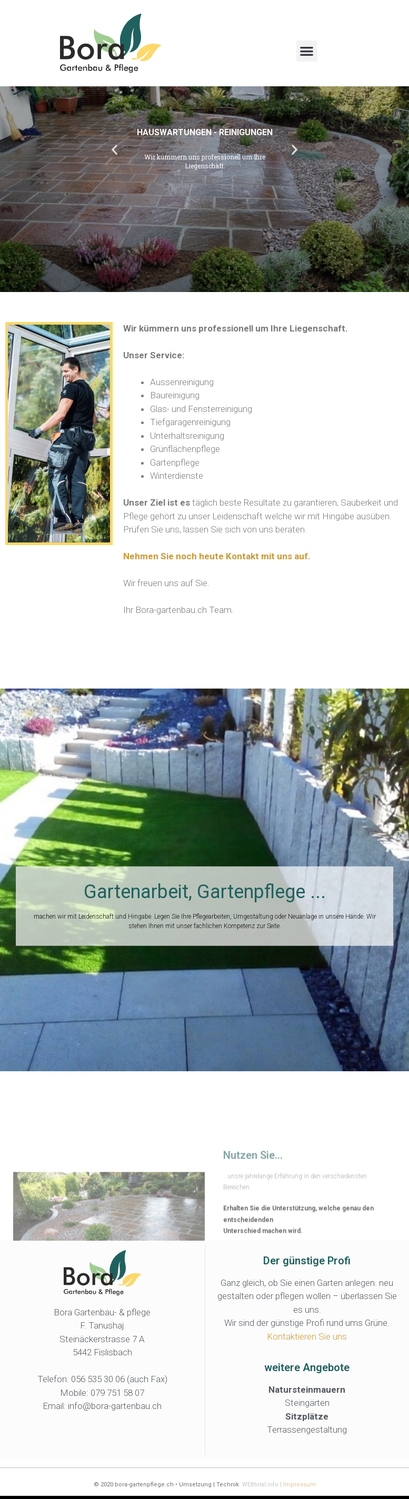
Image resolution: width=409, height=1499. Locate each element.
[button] (307, 51)
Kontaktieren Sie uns (307, 1339)
